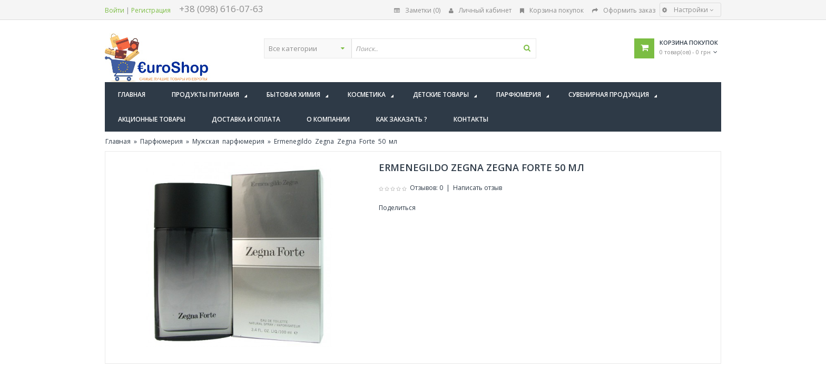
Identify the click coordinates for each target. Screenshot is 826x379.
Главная (118, 141)
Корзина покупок (552, 10)
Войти (114, 10)
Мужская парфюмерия (228, 141)
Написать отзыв (477, 187)
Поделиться (397, 207)
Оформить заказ (623, 10)
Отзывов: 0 (426, 187)
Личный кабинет (480, 10)
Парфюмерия (161, 141)
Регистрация (151, 10)
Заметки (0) (417, 10)
